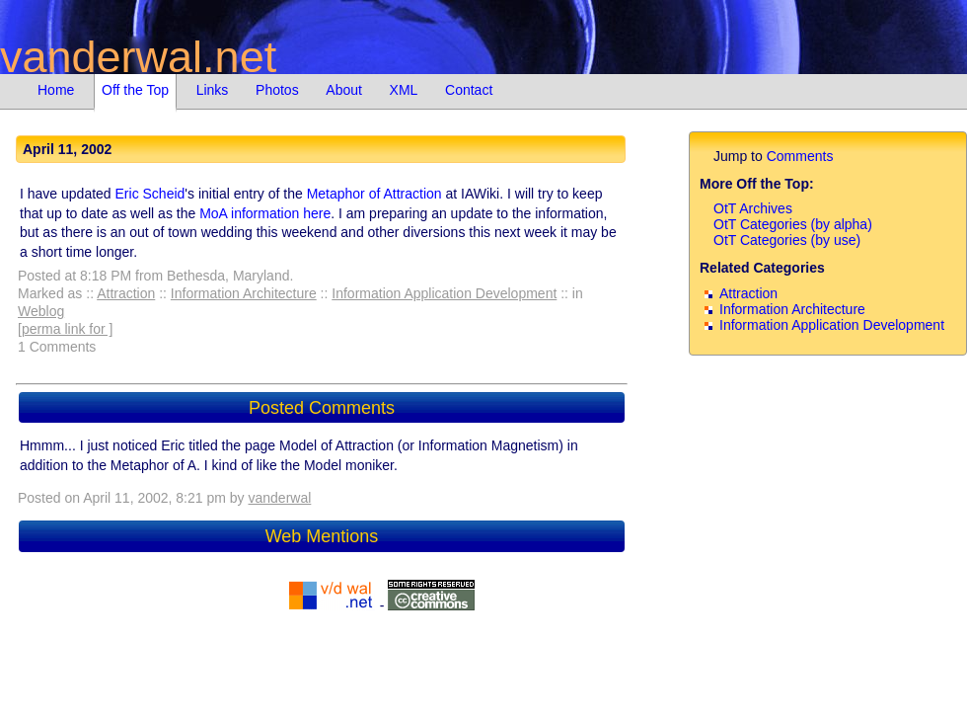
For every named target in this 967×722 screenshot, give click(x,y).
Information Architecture (244, 293)
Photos (277, 90)
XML (404, 90)
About (344, 90)
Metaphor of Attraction (374, 193)
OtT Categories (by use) (786, 240)
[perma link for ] (65, 329)
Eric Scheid (150, 193)
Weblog (41, 311)
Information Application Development (444, 293)
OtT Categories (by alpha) (792, 224)
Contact (468, 90)
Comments (800, 156)
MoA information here (265, 213)
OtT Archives (752, 208)
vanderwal (280, 498)
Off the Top (135, 90)
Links (212, 90)
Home (55, 90)
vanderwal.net (138, 57)
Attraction (126, 293)
